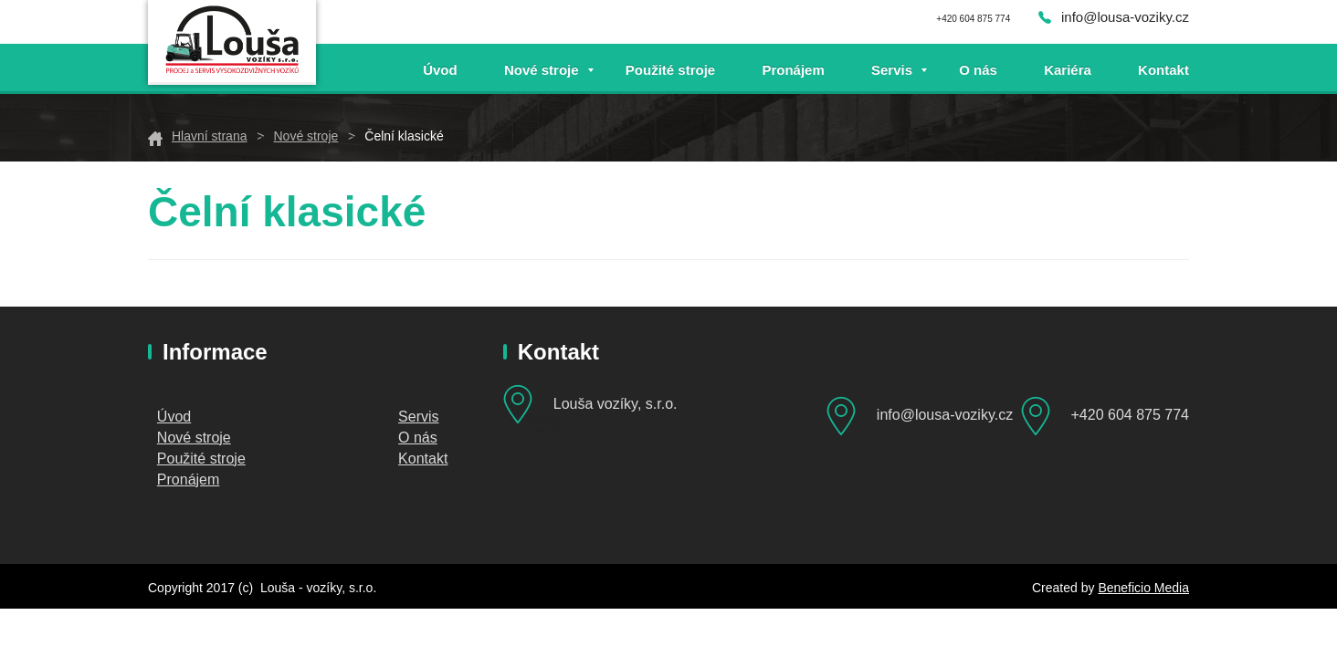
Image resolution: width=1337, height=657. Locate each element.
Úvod (440, 70)
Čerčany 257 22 (548, 429)
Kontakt (1163, 70)
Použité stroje (670, 70)
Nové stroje (541, 70)
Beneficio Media (1143, 587)
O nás (978, 70)
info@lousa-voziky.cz (1125, 17)
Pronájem (793, 70)
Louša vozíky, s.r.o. (615, 404)
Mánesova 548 (551, 418)
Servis (891, 70)
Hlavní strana (209, 136)
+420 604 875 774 (1130, 414)
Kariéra (1067, 70)
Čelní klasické (403, 136)
